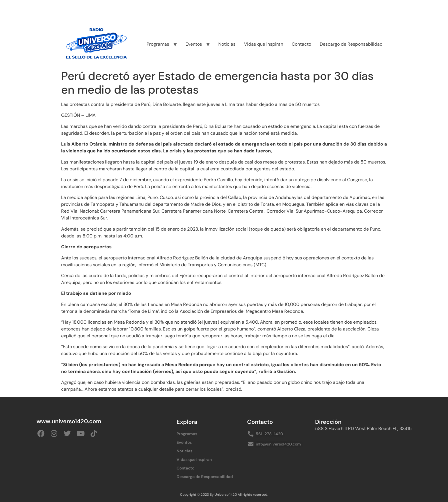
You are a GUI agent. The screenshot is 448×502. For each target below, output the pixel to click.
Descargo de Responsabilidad (351, 44)
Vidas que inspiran (263, 44)
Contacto (301, 44)
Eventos (193, 44)
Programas (158, 44)
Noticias (226, 44)
